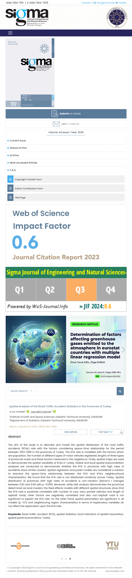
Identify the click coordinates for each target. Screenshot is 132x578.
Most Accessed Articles (23, 162)
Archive (14, 155)
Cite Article (75, 432)
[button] (21, 391)
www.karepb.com (115, 571)
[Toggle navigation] (10, 33)
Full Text (111, 432)
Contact (86, 2)
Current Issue (18, 140)
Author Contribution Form (25, 188)
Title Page (16, 197)
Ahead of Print (18, 148)
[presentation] (8, 350)
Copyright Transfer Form (24, 179)
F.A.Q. (13, 170)
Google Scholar (104, 2)
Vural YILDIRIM (19, 411)
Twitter (121, 2)
